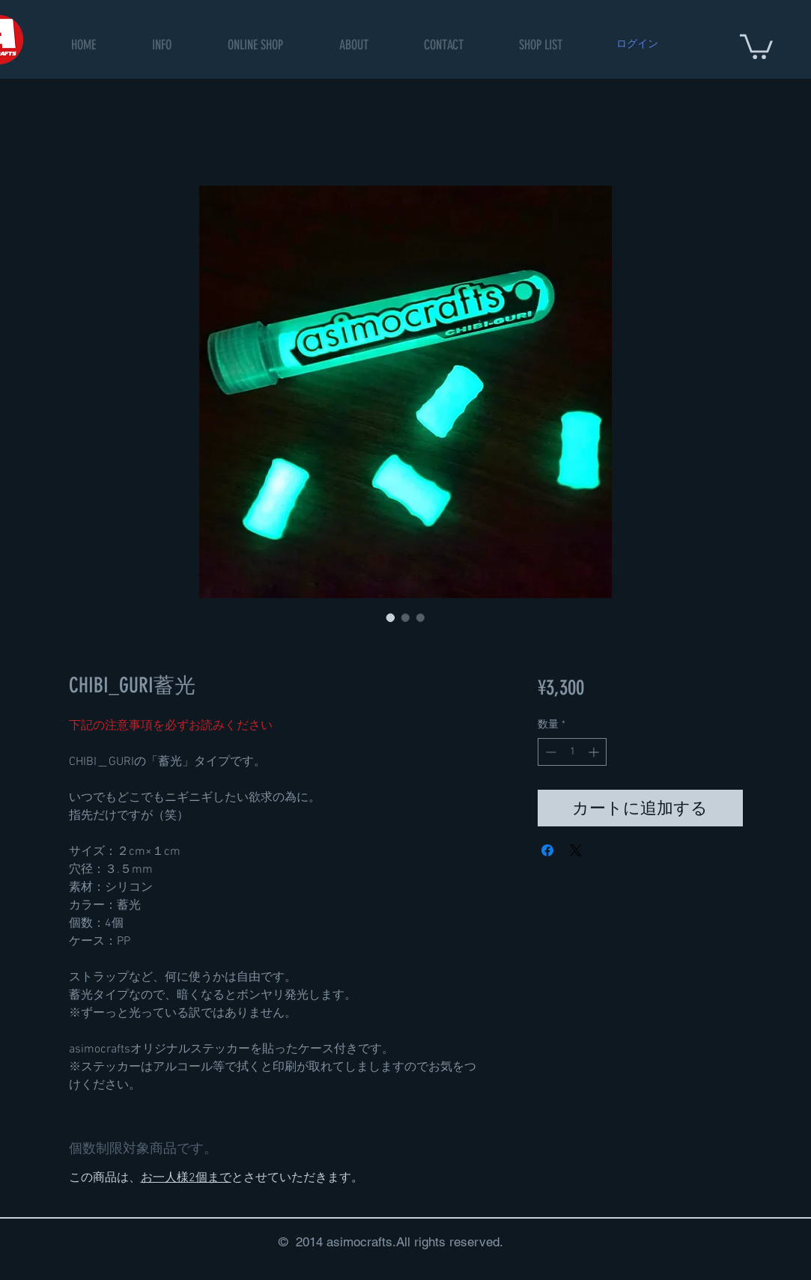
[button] (255, 45)
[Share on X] (576, 850)
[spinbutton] (572, 752)
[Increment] (595, 752)
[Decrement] (549, 752)
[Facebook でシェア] (547, 850)
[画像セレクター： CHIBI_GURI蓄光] (390, 617)
